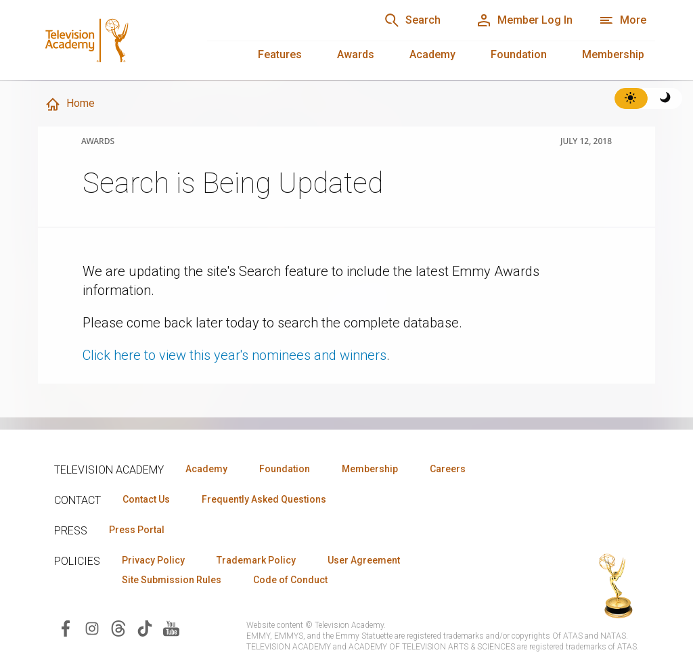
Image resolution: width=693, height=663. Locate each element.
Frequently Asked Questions (264, 499)
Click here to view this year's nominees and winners (234, 355)
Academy (432, 54)
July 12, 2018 (586, 141)
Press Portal (136, 529)
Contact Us (146, 499)
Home (70, 104)
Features (280, 54)
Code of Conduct (290, 579)
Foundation (519, 54)
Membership (613, 54)
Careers (448, 468)
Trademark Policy (256, 560)
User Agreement (364, 560)
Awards (355, 54)
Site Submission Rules (171, 579)
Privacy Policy (153, 560)
